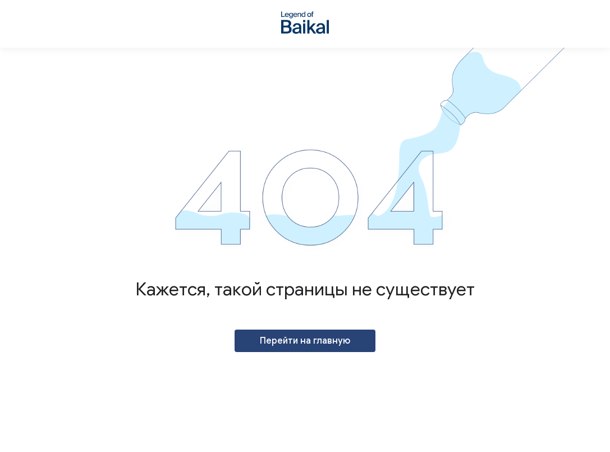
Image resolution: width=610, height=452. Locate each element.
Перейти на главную (305, 340)
